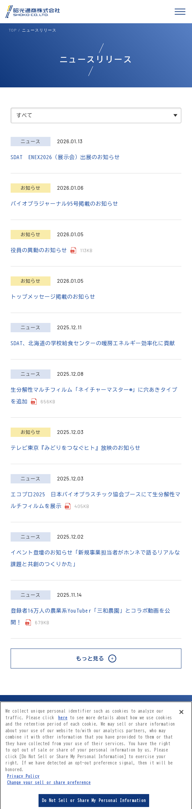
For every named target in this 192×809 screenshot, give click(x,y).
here (62, 720)
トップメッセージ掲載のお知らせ (53, 296)
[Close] (181, 714)
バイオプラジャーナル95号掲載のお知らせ (64, 203)
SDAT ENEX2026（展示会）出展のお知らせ (65, 157)
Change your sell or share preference (49, 785)
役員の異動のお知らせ (39, 250)
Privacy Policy (23, 778)
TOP (13, 30)
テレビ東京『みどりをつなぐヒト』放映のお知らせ (76, 448)
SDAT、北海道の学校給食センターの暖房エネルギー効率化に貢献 (93, 343)
